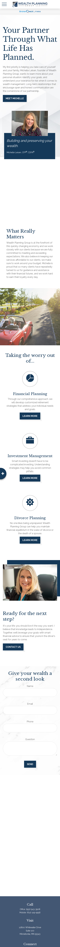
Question (30, 739)
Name (30, 686)
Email (30, 703)
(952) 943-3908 (33, 909)
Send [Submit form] (30, 764)
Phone (30, 721)
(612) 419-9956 (33, 912)
